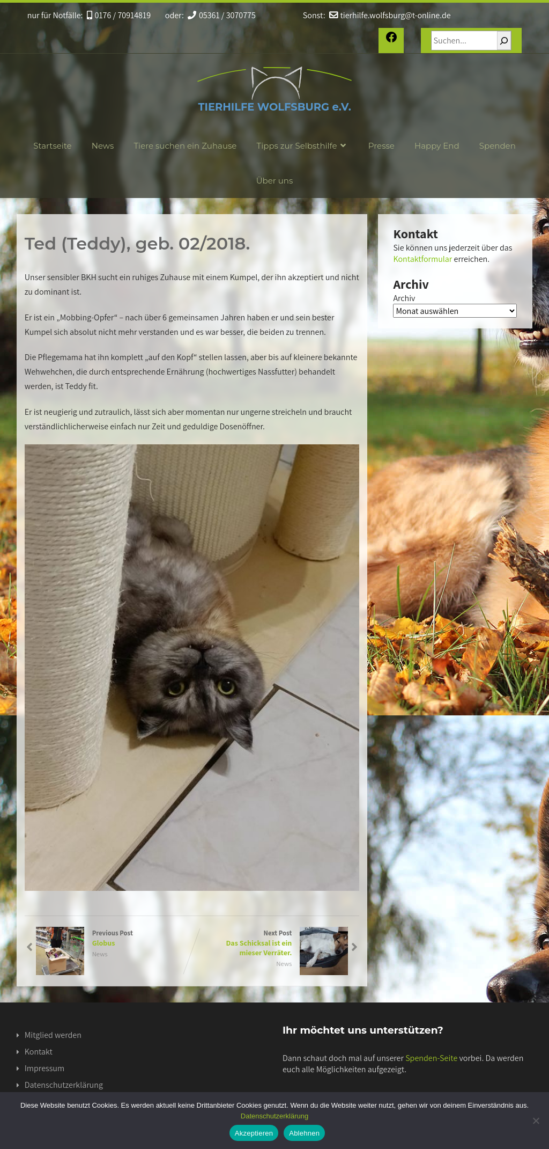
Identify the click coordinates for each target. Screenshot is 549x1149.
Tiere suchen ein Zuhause (184, 146)
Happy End (436, 146)
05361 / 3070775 (221, 15)
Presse (381, 146)
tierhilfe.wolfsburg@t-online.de (389, 15)
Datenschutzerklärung (64, 1085)
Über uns (274, 180)
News (103, 146)
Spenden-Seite (431, 1058)
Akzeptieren (254, 1133)
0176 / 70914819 (118, 15)
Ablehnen (304, 1133)
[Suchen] (504, 40)
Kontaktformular (422, 259)
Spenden (497, 146)
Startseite (52, 146)
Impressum (44, 1068)
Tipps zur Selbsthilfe (302, 146)
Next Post (270, 942)
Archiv (404, 298)
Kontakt (39, 1051)
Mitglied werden (53, 1035)
